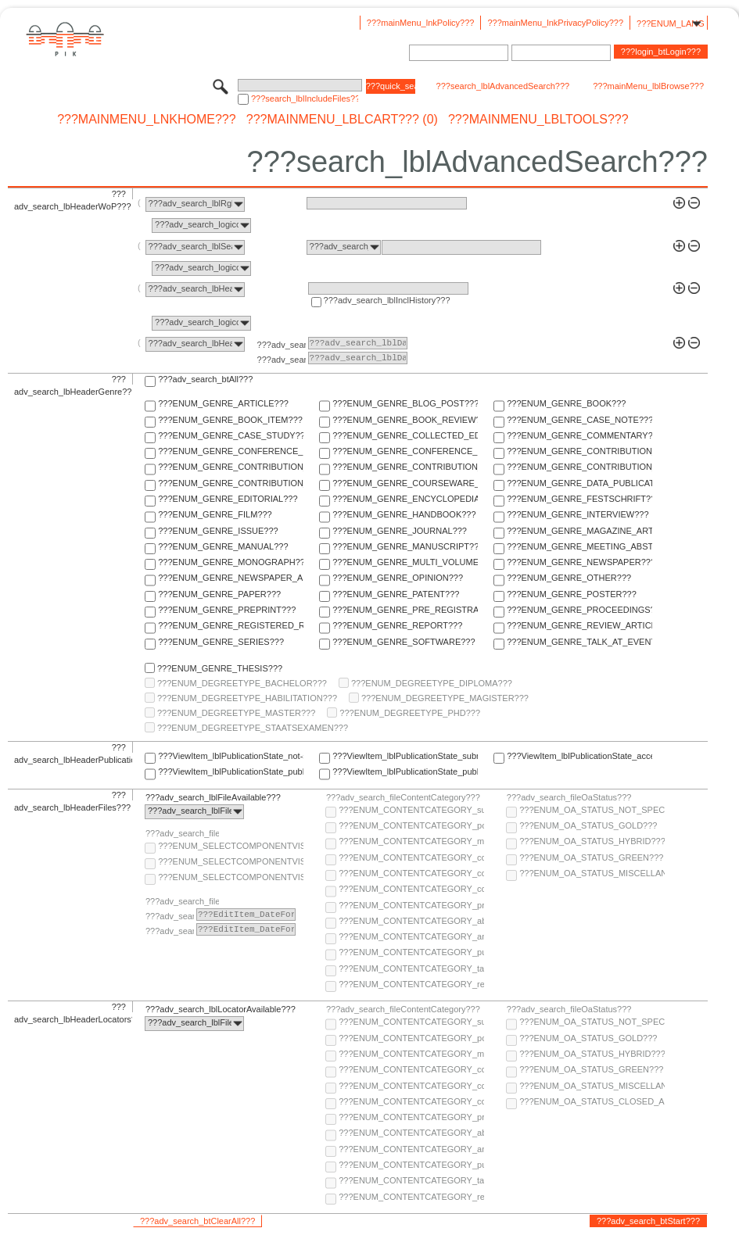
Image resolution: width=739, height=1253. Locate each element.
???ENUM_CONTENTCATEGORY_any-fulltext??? (411, 936)
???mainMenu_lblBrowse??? (648, 86)
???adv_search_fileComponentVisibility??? (182, 833)
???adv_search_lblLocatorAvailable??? (220, 1009)
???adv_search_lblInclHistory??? (387, 300)
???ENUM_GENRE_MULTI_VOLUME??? (405, 562)
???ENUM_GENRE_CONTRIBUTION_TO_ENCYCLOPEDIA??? (405, 466)
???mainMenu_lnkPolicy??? (421, 22)
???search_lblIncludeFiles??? (304, 98)
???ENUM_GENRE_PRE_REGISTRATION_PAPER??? (405, 609)
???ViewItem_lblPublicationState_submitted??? (405, 756)
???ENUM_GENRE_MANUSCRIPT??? (405, 546)
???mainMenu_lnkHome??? (146, 119)
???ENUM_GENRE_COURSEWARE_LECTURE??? (405, 483)
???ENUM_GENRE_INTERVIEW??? (577, 514)
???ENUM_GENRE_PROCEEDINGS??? (579, 609)
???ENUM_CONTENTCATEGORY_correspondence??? (411, 888)
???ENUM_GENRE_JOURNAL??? (399, 530)
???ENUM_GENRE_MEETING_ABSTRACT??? (579, 546)
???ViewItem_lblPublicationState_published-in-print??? (405, 771)
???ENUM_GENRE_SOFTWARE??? (403, 641)
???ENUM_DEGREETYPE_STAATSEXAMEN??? (252, 727)
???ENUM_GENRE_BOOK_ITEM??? (230, 419)
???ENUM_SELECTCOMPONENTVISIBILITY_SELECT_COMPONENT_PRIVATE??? (230, 877)
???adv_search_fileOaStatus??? (569, 797)
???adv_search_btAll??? (205, 379)
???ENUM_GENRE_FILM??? (215, 514)
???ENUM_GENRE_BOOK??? (566, 403)
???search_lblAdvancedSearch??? (503, 86)
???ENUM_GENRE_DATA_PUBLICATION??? (579, 483)
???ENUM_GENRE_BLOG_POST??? (405, 403)
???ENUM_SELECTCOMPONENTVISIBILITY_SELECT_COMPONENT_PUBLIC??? (230, 861)
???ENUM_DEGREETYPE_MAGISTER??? (445, 698)
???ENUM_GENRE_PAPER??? (219, 594)
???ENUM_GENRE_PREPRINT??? (227, 609)
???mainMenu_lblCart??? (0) (342, 119)
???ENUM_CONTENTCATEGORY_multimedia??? (411, 841)
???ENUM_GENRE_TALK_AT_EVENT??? (579, 641)
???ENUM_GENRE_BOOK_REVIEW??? (405, 419)
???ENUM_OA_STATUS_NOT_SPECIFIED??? (592, 809)
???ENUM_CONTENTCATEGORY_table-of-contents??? (411, 968)
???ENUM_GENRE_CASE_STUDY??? (230, 435)
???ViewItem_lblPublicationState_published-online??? (230, 771)
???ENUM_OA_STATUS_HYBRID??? (592, 841)
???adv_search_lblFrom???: (281, 344)
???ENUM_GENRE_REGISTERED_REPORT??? (230, 625)
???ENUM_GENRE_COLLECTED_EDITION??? (405, 435)
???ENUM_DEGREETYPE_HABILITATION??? (247, 698)
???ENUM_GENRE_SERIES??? (221, 641)
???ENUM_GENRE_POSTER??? (572, 594)
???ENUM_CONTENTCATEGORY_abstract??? (411, 920)
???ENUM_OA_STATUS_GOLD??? (588, 825)
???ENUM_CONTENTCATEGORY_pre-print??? (411, 905)
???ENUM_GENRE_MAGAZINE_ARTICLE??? (579, 530)
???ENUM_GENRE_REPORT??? (397, 625)
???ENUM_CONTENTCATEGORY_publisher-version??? (411, 952)
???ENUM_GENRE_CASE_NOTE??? (579, 419)
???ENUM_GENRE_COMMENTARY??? (579, 435)
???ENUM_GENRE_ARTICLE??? (223, 403)
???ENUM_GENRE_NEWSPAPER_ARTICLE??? (230, 577)
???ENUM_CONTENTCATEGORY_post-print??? (411, 825)
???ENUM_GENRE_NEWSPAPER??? (579, 562)
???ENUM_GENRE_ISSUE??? (218, 530)
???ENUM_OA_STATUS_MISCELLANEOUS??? (592, 873)
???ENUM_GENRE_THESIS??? (219, 668)
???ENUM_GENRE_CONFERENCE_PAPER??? (230, 451)
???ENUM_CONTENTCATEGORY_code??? (411, 857)
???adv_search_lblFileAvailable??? (213, 797)
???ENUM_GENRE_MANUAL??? (223, 546)
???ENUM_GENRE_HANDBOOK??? (403, 514)
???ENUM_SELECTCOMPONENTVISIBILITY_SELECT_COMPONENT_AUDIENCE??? (230, 845)
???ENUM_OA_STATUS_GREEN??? (591, 857)
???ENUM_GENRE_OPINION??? (397, 577)
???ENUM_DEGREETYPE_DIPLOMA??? (431, 683)
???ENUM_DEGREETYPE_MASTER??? (236, 713)
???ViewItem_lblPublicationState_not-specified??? (230, 756)
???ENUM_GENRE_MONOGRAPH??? (230, 562)
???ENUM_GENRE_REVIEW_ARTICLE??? (579, 625)
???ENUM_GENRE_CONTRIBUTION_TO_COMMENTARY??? (230, 466)
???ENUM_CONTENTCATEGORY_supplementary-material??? (411, 809)
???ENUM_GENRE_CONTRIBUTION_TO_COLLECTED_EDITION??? (579, 451)
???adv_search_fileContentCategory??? (403, 797)
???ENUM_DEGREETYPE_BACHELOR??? (242, 683)
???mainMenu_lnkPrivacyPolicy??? (555, 22)
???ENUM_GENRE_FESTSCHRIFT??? (579, 498)
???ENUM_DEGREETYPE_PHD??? (409, 713)
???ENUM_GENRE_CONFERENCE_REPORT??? (405, 451)
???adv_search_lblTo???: (281, 359)
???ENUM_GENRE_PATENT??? (395, 594)
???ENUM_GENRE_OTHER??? (569, 577)
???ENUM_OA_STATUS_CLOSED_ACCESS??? (592, 1101)
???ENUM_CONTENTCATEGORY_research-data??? (411, 984)
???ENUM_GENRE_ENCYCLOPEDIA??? (405, 498)
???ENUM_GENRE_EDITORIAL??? (227, 498)
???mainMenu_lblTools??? (538, 119)
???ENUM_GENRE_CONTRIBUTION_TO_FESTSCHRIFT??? (579, 466)
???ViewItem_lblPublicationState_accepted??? (579, 756)
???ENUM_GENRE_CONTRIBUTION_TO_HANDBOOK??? (230, 483)
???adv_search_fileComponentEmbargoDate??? (182, 901)
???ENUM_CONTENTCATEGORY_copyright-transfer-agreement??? (411, 873)
